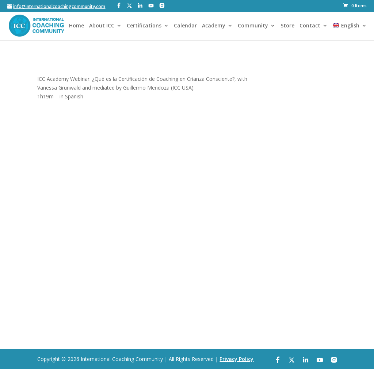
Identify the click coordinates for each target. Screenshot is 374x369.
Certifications (144, 26)
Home (76, 26)
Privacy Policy (236, 358)
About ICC (101, 26)
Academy (213, 26)
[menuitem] (349, 31)
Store (287, 26)
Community (253, 26)
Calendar (185, 26)
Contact (309, 26)
